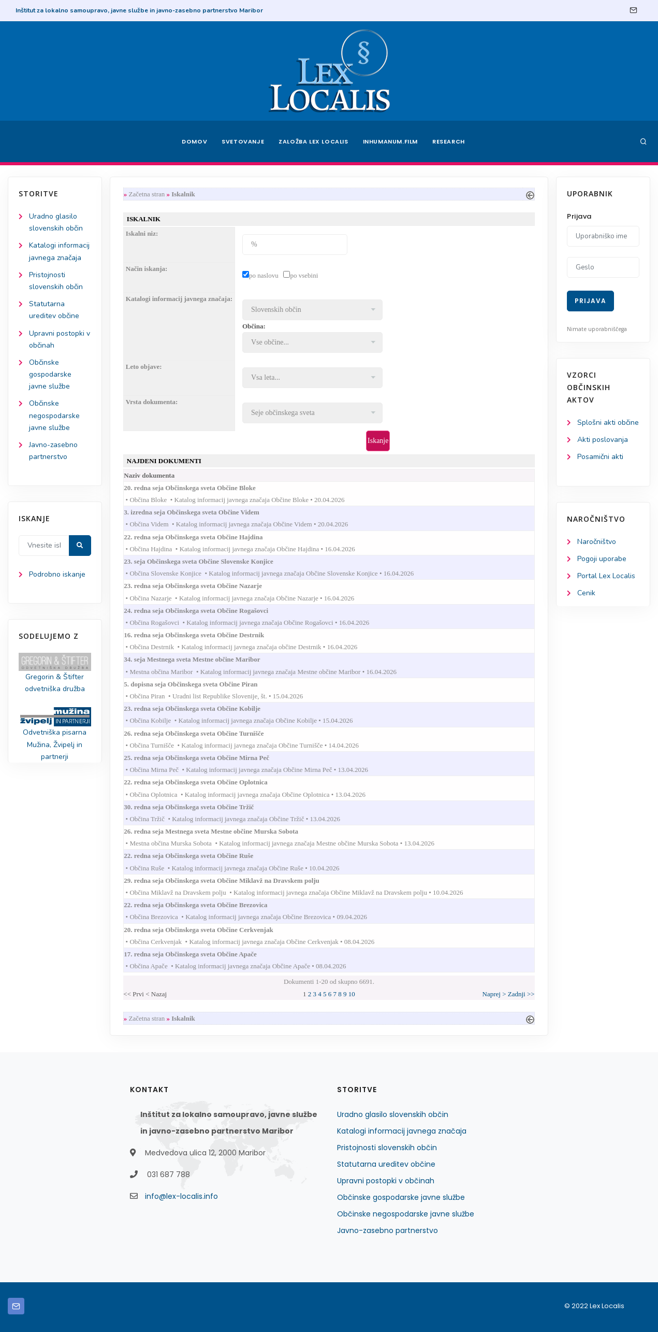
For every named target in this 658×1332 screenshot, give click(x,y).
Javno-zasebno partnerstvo (387, 1230)
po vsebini (304, 275)
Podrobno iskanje (57, 574)
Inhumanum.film (390, 141)
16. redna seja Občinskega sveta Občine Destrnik (204, 635)
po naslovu (264, 275)
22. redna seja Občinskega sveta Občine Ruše (198, 856)
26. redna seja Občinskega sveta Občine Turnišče (204, 733)
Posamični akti (600, 457)
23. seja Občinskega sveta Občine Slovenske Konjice (209, 561)
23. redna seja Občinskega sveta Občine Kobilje (202, 708)
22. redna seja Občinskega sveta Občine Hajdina (203, 537)
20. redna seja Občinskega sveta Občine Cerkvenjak (208, 930)
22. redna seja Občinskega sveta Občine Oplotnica (205, 782)
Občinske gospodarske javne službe (50, 374)
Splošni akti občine (608, 422)
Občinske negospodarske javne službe (54, 415)
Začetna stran (147, 194)
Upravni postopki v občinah (385, 1181)
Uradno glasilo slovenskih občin (392, 1114)
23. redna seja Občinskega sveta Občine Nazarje (203, 586)
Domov (194, 141)
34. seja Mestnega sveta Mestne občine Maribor (202, 659)
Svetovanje (243, 141)
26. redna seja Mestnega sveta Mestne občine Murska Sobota (221, 831)
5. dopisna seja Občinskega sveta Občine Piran (200, 684)
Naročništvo (596, 542)
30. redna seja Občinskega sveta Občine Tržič (199, 807)
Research (448, 141)
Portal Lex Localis (606, 576)
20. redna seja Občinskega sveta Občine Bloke (199, 488)
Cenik (586, 593)
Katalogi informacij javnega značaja (401, 1131)
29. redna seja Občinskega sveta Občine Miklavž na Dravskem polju (232, 880)
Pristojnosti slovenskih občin (387, 1147)
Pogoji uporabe (601, 559)
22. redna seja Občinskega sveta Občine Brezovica (205, 905)
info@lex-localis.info (181, 1196)
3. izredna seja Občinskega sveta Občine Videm (202, 512)
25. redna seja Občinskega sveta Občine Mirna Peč (206, 758)
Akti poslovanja (602, 440)
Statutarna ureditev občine (386, 1164)
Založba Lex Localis (313, 141)
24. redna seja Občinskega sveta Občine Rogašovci (206, 610)
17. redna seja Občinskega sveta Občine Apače (200, 954)
